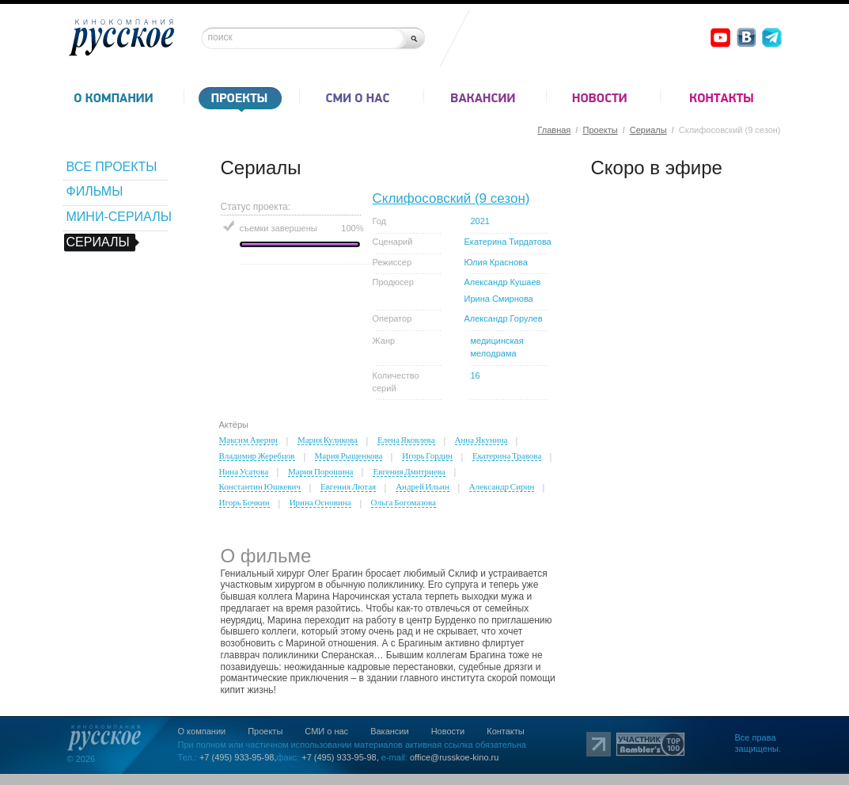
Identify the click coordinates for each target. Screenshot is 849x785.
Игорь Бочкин (244, 502)
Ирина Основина (320, 502)
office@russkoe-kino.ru (454, 757)
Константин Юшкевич (260, 486)
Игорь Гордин (427, 455)
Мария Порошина (320, 471)
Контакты (506, 731)
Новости (448, 731)
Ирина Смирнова (498, 298)
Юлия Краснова (496, 262)
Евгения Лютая (348, 486)
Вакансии (389, 731)
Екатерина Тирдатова (507, 241)
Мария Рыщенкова (349, 455)
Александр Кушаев (502, 282)
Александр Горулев (503, 318)
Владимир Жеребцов (257, 455)
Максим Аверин (248, 439)
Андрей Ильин (422, 486)
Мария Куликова (328, 439)
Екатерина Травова (506, 455)
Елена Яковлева (406, 439)
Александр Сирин (502, 486)
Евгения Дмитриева (409, 471)
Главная (553, 130)
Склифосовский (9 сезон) (451, 198)
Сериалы (648, 130)
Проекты (599, 130)
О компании (202, 731)
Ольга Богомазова (403, 502)
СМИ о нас (326, 731)
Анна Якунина (481, 439)
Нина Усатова (244, 471)
